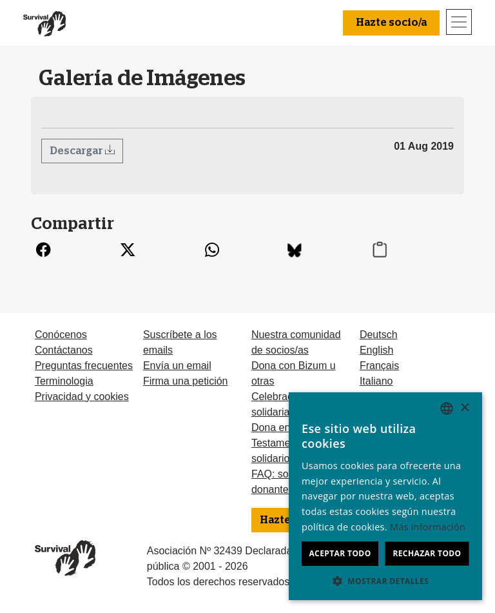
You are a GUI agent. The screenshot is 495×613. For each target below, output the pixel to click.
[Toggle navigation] (459, 22)
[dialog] (385, 496)
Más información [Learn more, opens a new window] (427, 527)
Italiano (376, 381)
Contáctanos (64, 350)
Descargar (77, 151)
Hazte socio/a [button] (391, 22)
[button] (385, 580)
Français (379, 365)
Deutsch (379, 334)
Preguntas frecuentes (84, 365)
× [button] (464, 408)
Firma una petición (185, 381)
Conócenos (61, 334)
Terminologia (64, 381)
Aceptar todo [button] (340, 553)
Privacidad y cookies (82, 396)
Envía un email (177, 365)
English (376, 350)
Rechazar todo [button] (427, 553)
